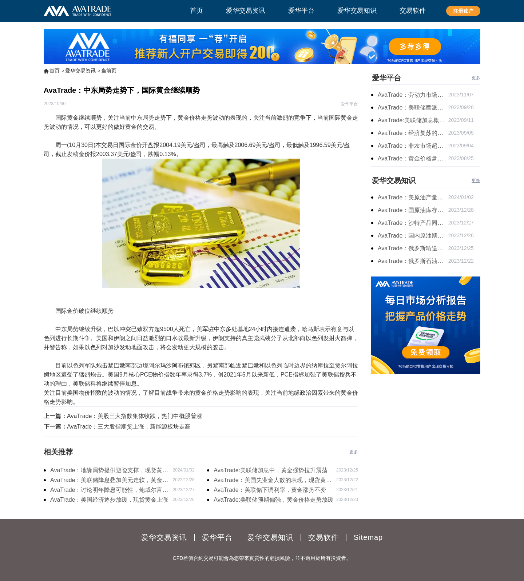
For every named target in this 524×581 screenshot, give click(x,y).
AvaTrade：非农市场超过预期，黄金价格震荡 (413, 146)
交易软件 (323, 537)
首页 (54, 70)
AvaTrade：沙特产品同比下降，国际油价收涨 (413, 223)
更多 (353, 451)
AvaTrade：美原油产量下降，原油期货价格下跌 (413, 197)
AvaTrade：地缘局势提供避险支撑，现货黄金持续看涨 (109, 471)
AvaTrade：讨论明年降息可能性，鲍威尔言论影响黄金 (109, 491)
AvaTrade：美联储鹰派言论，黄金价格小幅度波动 (413, 107)
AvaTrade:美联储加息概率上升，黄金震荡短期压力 (413, 120)
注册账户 (463, 11)
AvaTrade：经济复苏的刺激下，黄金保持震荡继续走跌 (413, 133)
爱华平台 (386, 78)
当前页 (108, 70)
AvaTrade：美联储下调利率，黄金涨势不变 (270, 490)
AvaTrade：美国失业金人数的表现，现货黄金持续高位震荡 (273, 481)
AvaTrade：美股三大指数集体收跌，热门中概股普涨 (134, 416)
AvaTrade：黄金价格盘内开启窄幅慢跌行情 (413, 158)
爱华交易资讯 (80, 70)
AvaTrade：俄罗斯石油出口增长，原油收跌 (413, 261)
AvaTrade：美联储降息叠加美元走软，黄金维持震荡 (109, 481)
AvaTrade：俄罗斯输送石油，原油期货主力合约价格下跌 (413, 248)
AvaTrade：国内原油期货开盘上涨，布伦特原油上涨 (413, 235)
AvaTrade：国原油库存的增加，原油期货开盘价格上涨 (413, 210)
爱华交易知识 (394, 180)
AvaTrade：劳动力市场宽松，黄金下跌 (413, 95)
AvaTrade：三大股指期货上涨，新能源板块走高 (129, 426)
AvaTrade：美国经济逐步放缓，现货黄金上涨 (109, 500)
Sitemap (368, 537)
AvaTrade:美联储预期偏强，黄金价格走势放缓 (273, 500)
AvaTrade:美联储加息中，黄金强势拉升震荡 (271, 470)
